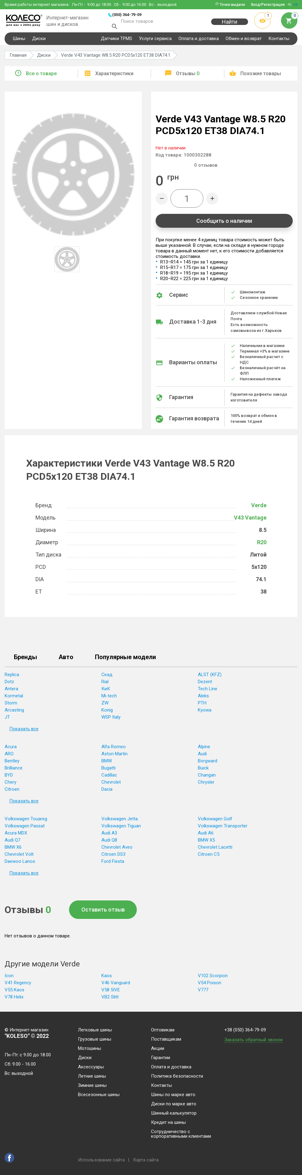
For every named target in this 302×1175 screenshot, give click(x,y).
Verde (259, 508)
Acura (11, 749)
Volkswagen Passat (25, 828)
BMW (106, 763)
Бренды (25, 660)
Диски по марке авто (173, 1104)
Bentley (12, 763)
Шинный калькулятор (174, 1113)
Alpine (204, 749)
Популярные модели (125, 660)
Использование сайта (101, 1160)
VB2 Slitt (110, 999)
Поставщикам (166, 1039)
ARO (9, 756)
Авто (66, 660)
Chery (10, 785)
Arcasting (14, 713)
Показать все (24, 731)
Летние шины (92, 1076)
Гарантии (160, 1057)
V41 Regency (18, 985)
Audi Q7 (12, 843)
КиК (105, 691)
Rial (104, 684)
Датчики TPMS (116, 41)
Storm (11, 705)
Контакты (278, 41)
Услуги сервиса (155, 41)
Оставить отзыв (103, 912)
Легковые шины (95, 1030)
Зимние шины (92, 1085)
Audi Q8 (109, 843)
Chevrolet (111, 785)
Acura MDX (16, 835)
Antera (11, 691)
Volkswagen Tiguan (121, 828)
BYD (9, 778)
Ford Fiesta (112, 864)
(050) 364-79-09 (126, 14)
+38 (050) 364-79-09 (245, 1030)
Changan (207, 778)
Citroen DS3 (113, 857)
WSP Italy (110, 720)
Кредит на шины (168, 1122)
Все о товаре (41, 76)
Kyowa (204, 713)
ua (295, 4)
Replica (12, 677)
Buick (203, 770)
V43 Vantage (250, 520)
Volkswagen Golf (215, 821)
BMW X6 (13, 850)
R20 (262, 545)
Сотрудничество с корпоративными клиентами (181, 1134)
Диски (39, 41)
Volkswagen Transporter (222, 828)
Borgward (207, 763)
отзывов (205, 168)
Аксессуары (91, 1067)
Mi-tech (109, 698)
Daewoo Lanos (20, 864)
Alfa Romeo (113, 749)
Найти (229, 25)
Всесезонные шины (99, 1094)
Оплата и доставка (198, 41)
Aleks (203, 698)
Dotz (9, 684)
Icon (9, 978)
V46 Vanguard (115, 985)
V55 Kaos (14, 992)
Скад (106, 677)
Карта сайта (146, 1160)
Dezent (205, 684)
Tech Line (207, 691)
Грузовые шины (94, 1039)
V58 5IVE (110, 992)
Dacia (106, 792)
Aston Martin (114, 756)
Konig (107, 713)
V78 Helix (14, 999)
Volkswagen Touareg (26, 821)
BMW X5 (206, 843)
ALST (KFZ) (210, 677)
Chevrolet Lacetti (215, 850)
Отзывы (187, 76)
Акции (157, 1048)
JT (7, 720)
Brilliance (13, 770)
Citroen (12, 792)
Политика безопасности (177, 1076)
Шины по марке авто (173, 1094)
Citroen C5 (208, 857)
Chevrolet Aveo (117, 850)
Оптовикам (162, 1030)
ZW (104, 705)
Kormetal (14, 698)
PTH (202, 705)
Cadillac (109, 778)
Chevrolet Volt (19, 857)
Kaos (106, 978)
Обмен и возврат (244, 41)
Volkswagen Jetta (119, 821)
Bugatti (108, 770)
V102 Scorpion (213, 978)
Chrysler (206, 785)
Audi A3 (109, 835)
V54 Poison (209, 985)
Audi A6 (206, 835)
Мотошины (89, 1048)
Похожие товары (260, 76)
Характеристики (114, 76)
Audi (202, 756)
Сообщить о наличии (224, 223)
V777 (203, 992)
